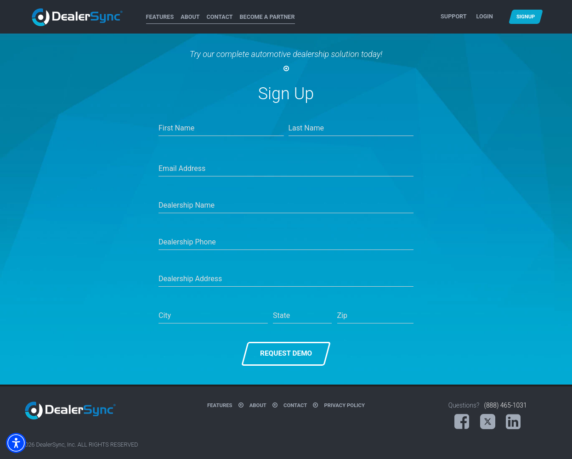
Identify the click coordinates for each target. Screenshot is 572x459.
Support (453, 16)
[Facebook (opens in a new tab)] (461, 422)
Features (160, 16)
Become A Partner (267, 16)
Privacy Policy (344, 405)
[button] (16, 443)
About (190, 16)
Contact (220, 16)
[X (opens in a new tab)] (487, 422)
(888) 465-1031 (505, 405)
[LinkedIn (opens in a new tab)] (513, 422)
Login (484, 16)
